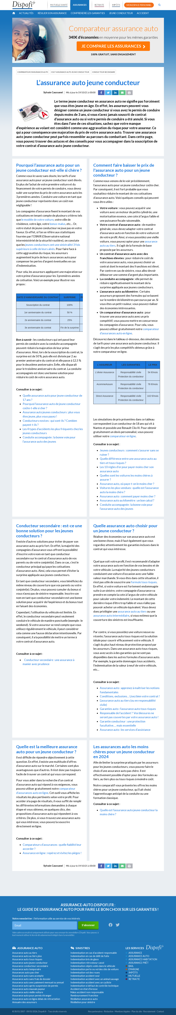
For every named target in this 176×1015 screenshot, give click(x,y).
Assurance (134, 952)
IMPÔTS (116, 5)
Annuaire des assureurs (24, 1002)
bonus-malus (57, 224)
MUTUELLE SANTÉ (59, 5)
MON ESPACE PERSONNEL (139, 5)
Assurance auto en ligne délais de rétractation (36, 999)
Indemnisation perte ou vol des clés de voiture (94, 969)
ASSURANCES (80, 5)
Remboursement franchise (84, 995)
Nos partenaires (95, 1011)
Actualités (26, 13)
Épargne (132, 969)
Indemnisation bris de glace (84, 959)
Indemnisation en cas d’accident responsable (93, 952)
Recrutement (149, 1011)
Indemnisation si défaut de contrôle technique (94, 985)
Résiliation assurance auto (84, 999)
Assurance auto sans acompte (28, 975)
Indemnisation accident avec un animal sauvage (94, 979)
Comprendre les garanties (88, 13)
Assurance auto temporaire (26, 969)
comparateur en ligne (123, 436)
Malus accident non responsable (87, 992)
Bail (130, 966)
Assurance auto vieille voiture (27, 992)
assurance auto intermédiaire (111, 615)
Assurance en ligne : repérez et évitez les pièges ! (52, 853)
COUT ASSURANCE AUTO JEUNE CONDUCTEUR (70, 72)
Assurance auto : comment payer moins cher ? (127, 496)
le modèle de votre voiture (37, 219)
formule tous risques (144, 582)
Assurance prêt (137, 962)
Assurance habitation (141, 959)
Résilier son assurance (52, 13)
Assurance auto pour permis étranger (32, 995)
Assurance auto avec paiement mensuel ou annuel (38, 982)
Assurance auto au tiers (24, 952)
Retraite (133, 979)
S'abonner (88, 925)
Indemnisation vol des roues (85, 972)
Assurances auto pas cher (25, 972)
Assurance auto (137, 956)
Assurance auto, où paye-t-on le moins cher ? (127, 483)
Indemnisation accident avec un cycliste (90, 982)
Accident (143, 13)
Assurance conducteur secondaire (30, 966)
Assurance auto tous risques (27, 959)
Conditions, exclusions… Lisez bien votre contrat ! (130, 696)
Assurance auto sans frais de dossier (31, 979)
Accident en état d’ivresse (84, 989)
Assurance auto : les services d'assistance (125, 729)
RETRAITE (99, 5)
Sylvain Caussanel (53, 92)
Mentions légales (122, 1011)
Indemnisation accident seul (84, 975)
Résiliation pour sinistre (82, 1002)
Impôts (132, 972)
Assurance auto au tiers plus (27, 956)
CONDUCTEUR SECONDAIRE (103, 72)
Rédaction (108, 1011)
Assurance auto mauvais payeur (28, 989)
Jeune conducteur (121, 13)
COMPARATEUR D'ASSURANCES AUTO (32, 72)
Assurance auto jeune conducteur (30, 962)
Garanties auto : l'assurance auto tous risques (128, 709)
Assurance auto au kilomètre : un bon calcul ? (127, 500)
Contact (160, 1011)
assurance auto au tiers (132, 611)
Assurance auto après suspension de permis (35, 985)
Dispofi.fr (42, 1011)
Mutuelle (133, 975)
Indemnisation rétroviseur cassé (87, 962)
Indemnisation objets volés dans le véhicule (92, 966)
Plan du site (137, 1011)
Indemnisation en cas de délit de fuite (89, 956)
